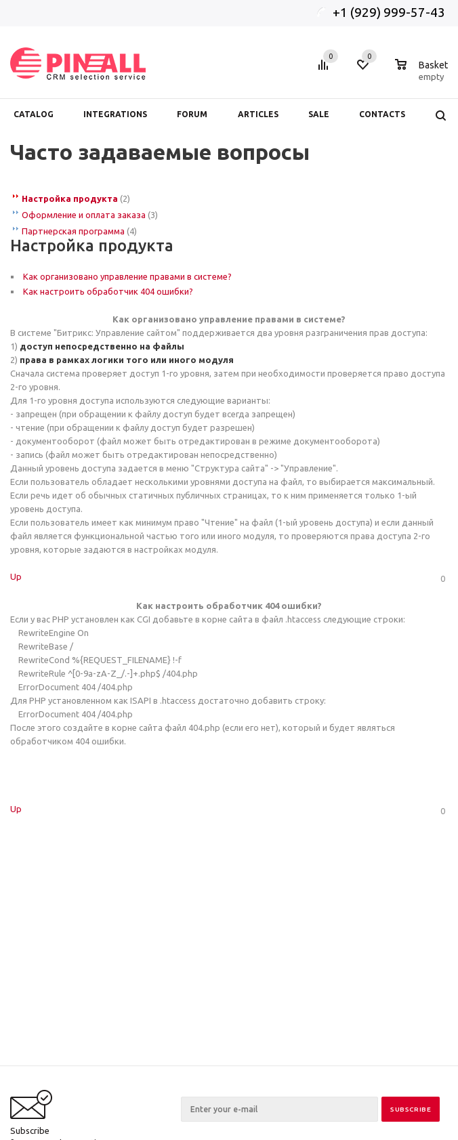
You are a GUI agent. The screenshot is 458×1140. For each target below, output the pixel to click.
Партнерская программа (73, 231)
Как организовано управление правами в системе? (127, 276)
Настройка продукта (70, 198)
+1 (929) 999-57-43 (390, 12)
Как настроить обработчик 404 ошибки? (108, 291)
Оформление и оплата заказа (84, 214)
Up (16, 576)
